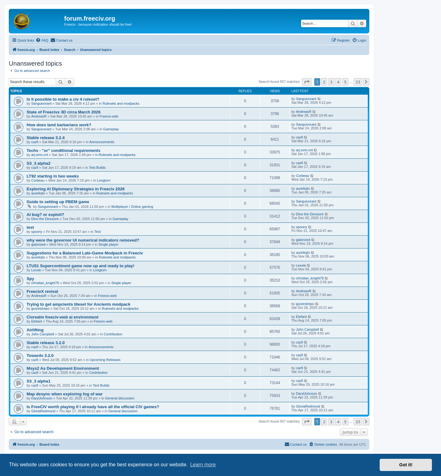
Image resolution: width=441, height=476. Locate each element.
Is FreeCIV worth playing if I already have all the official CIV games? (93, 406)
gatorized (38, 244)
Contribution (113, 334)
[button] (306, 82)
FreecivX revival (42, 291)
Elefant (36, 321)
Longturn (103, 180)
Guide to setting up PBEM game (58, 201)
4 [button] (338, 82)
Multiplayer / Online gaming (132, 206)
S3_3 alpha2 (38, 163)
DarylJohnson (41, 398)
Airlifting (35, 330)
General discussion (120, 398)
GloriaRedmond (43, 411)
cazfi (34, 142)
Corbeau (37, 180)
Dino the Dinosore (45, 219)
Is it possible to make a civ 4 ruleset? (63, 99)
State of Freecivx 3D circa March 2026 (63, 112)
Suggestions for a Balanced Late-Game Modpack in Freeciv (85, 253)
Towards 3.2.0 (40, 355)
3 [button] (331, 82)
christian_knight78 (45, 283)
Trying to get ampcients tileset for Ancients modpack (78, 304)
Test (98, 231)
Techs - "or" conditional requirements (63, 150)
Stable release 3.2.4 (46, 137)
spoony (36, 231)
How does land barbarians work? (59, 125)
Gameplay (111, 129)
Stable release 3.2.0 (46, 342)
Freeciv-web (109, 116)
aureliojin (38, 193)
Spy (30, 278)
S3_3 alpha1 (38, 381)
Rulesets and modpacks (121, 103)
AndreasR (39, 116)
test (30, 227)
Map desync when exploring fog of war (65, 394)
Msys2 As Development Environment (63, 368)
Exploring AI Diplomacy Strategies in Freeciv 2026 (76, 189)
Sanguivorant (41, 103)
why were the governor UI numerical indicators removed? (83, 240)
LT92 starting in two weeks (53, 176)
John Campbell (42, 334)
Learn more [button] (203, 464)
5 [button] (345, 82)
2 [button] (324, 82)
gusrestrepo (40, 308)
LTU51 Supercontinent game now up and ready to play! (80, 265)
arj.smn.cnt (39, 155)
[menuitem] (42, 40)
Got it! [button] (406, 464)
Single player (109, 244)
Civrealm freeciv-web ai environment (62, 317)
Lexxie (36, 270)
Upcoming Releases (105, 360)
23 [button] (358, 82)
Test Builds (97, 167)
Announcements (102, 142)
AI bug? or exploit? (45, 214)
